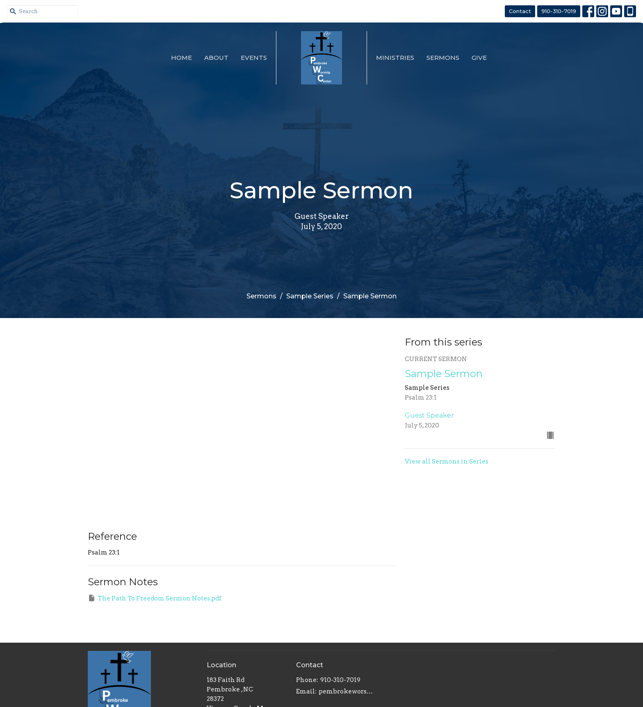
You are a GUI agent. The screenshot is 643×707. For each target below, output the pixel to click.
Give (479, 57)
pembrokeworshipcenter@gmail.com (348, 691)
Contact (520, 11)
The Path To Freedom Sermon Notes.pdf (154, 598)
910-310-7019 (558, 11)
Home (181, 57)
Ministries (395, 57)
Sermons (442, 57)
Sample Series (309, 296)
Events (254, 57)
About (216, 57)
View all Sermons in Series (446, 461)
